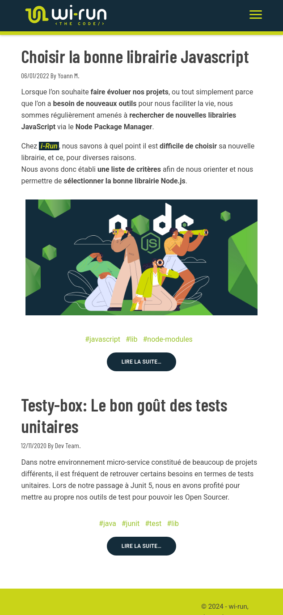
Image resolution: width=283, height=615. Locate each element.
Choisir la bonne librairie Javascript (135, 56)
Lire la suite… (142, 362)
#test (153, 523)
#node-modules (168, 339)
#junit (130, 523)
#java (107, 523)
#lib (132, 339)
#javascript (102, 339)
